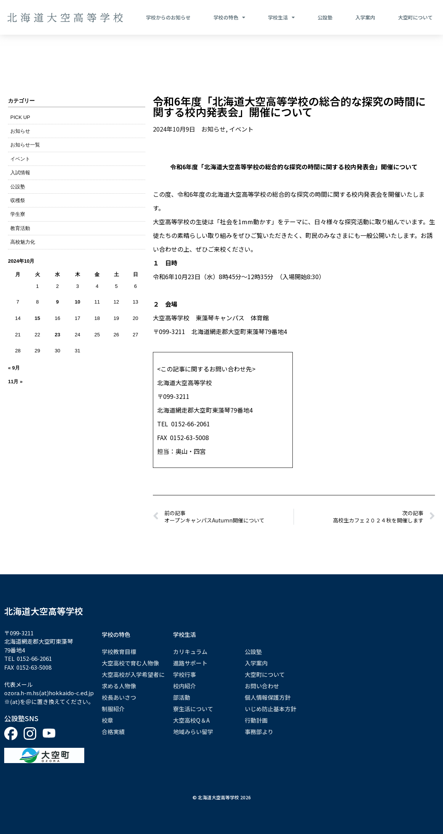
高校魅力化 (22, 242)
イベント (20, 159)
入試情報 (20, 172)
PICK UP (20, 117)
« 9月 (14, 368)
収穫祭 (17, 200)
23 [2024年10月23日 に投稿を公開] (57, 334)
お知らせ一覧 (25, 145)
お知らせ (20, 131)
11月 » (15, 381)
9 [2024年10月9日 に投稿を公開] (57, 302)
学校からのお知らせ (168, 17)
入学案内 (365, 17)
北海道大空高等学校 (43, 610)
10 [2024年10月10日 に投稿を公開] (77, 302)
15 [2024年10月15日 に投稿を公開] (37, 318)
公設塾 (325, 17)
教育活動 (20, 228)
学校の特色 (229, 17)
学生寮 (17, 214)
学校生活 (281, 17)
